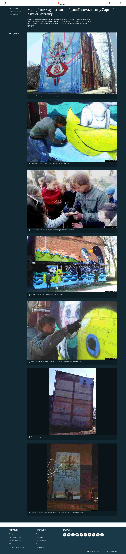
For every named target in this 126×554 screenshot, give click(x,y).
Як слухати (12, 534)
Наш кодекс (39, 537)
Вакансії (38, 544)
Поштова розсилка (15, 540)
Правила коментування (16, 547)
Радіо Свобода (13, 14)
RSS (10, 544)
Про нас (38, 534)
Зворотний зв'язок (42, 547)
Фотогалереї (13, 9)
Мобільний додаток (15, 537)
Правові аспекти (41, 540)
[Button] (14, 34)
